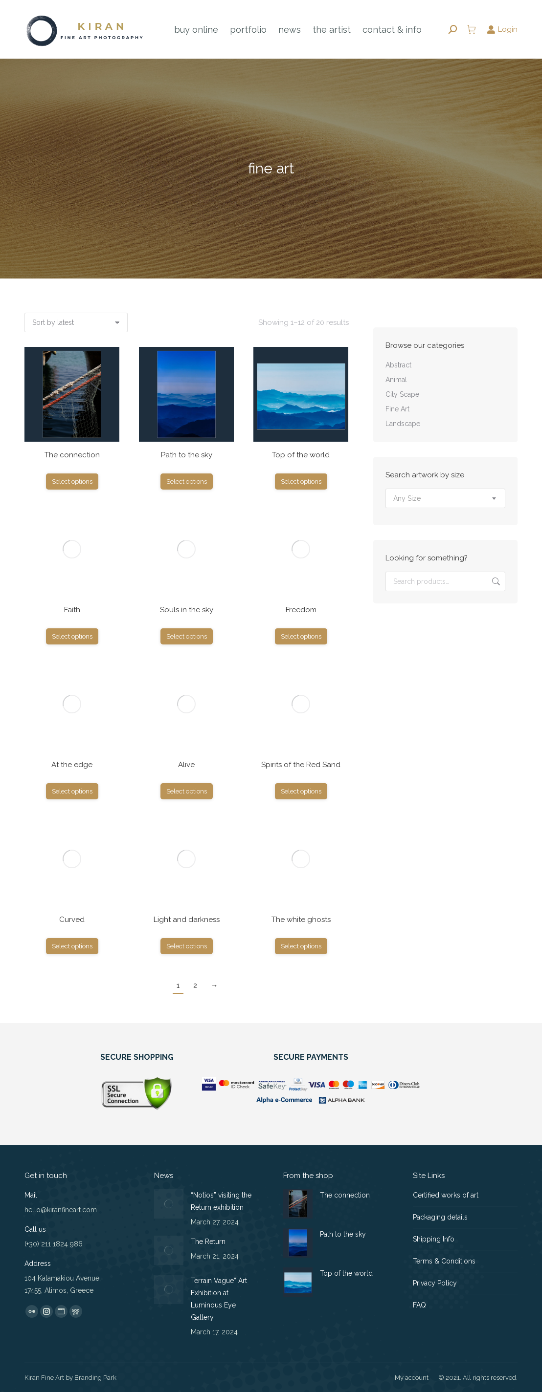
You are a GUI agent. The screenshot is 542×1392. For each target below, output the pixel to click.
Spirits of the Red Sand (300, 764)
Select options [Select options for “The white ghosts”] (301, 946)
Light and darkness (187, 919)
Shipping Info (433, 1239)
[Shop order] (76, 322)
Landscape (402, 424)
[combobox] (445, 498)
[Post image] (168, 1204)
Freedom (301, 609)
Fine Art (397, 409)
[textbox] (407, 499)
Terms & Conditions (444, 1261)
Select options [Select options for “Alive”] (186, 791)
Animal (396, 380)
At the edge (71, 764)
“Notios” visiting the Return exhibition (221, 1201)
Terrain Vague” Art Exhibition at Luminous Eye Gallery (219, 1299)
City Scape (402, 394)
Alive (186, 764)
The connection (72, 454)
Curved (72, 919)
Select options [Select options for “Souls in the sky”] (186, 636)
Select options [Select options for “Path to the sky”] (186, 481)
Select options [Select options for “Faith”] (72, 636)
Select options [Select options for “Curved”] (72, 946)
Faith (72, 609)
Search (495, 581)
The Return (208, 1241)
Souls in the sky (186, 609)
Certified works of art (445, 1195)
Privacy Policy (435, 1283)
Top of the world (301, 454)
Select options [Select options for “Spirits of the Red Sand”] (301, 791)
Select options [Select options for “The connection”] (72, 481)
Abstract (398, 365)
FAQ (419, 1305)
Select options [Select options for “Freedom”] (301, 636)
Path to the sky (186, 454)
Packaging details (440, 1217)
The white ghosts (301, 919)
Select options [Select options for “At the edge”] (72, 791)
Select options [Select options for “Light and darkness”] (186, 946)
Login (502, 29)
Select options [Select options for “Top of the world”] (301, 481)
